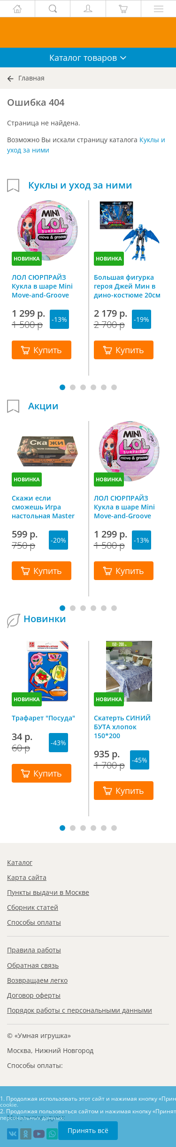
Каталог (19, 862)
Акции (43, 406)
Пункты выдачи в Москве (48, 892)
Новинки (44, 619)
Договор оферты (34, 995)
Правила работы (34, 949)
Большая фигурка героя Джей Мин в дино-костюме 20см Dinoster (127, 286)
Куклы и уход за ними (80, 185)
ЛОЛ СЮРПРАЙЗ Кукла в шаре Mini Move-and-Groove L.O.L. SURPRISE (42, 286)
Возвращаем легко (37, 980)
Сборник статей (32, 907)
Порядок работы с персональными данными (79, 1010)
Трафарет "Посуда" (43, 717)
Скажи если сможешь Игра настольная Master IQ (43, 507)
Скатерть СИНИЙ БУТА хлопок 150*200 (122, 726)
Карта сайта (26, 877)
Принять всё (88, 1130)
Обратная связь (33, 965)
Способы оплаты (34, 922)
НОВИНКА (27, 258)
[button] (62, 387)
